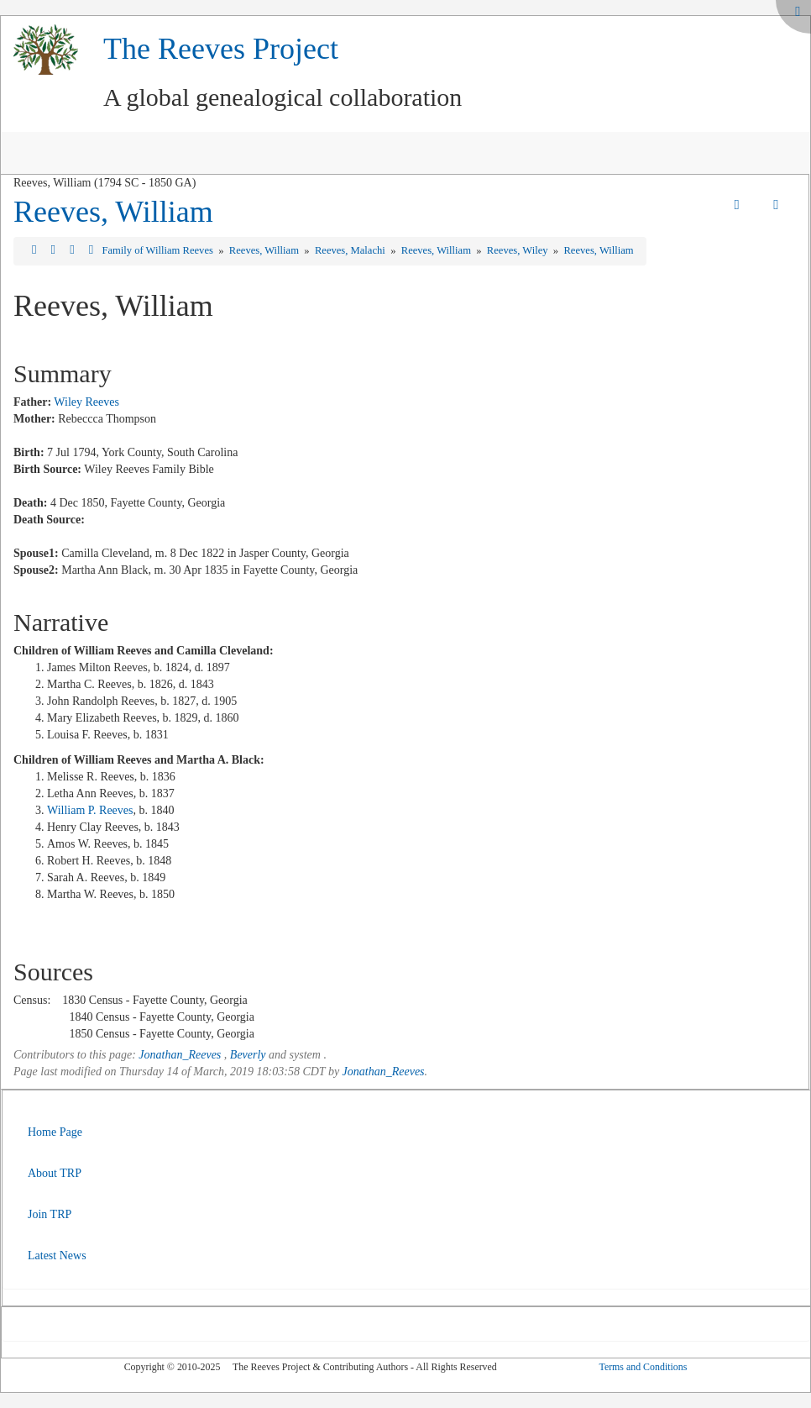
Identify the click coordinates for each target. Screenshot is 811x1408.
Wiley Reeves (86, 402)
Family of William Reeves (159, 250)
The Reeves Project (220, 49)
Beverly (248, 1054)
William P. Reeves (90, 810)
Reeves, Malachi (351, 250)
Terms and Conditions (643, 1367)
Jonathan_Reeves (180, 1054)
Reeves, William (113, 212)
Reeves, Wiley (519, 250)
